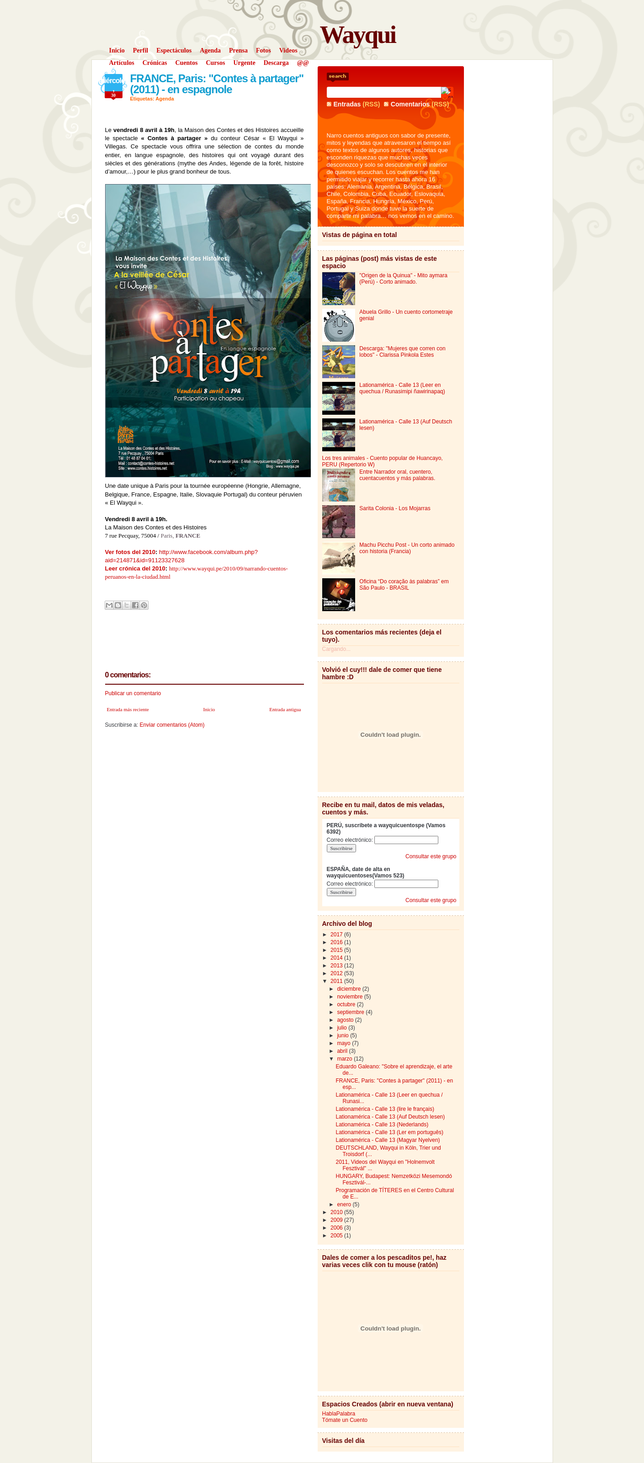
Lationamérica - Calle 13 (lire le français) (384, 1109)
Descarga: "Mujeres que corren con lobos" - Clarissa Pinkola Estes (402, 351)
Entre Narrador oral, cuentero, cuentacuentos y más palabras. (397, 475)
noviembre (350, 996)
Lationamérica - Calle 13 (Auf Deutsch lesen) (390, 1117)
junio (343, 1035)
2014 (337, 958)
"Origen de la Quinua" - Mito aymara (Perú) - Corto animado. (403, 278)
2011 (337, 981)
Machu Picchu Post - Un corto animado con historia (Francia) (406, 548)
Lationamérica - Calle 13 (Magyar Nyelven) (387, 1140)
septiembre (351, 1012)
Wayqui (357, 34)
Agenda (164, 98)
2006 (337, 1228)
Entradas (347, 104)
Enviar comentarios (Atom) (172, 725)
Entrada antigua (285, 709)
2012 (337, 973)
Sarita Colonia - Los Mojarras (394, 508)
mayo (344, 1043)
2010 (337, 1212)
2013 (337, 965)
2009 (337, 1220)
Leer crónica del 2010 (135, 568)
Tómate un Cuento (344, 1420)
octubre (347, 1004)
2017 (337, 934)
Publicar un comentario (133, 693)
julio (342, 1028)
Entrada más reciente (128, 709)
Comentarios (410, 104)
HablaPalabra (339, 1413)
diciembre (349, 989)
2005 (337, 1235)
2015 (337, 950)
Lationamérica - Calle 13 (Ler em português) (389, 1132)
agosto (346, 1020)
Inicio (209, 709)
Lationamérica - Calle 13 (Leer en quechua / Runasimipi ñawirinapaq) (402, 388)
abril (343, 1051)
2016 (337, 942)
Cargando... (336, 649)
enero (344, 1204)
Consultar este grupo (430, 856)
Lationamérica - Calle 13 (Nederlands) (381, 1124)
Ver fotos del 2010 (130, 552)
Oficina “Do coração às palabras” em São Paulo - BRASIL (403, 584)
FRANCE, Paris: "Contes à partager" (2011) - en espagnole (217, 83)
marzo (345, 1059)
